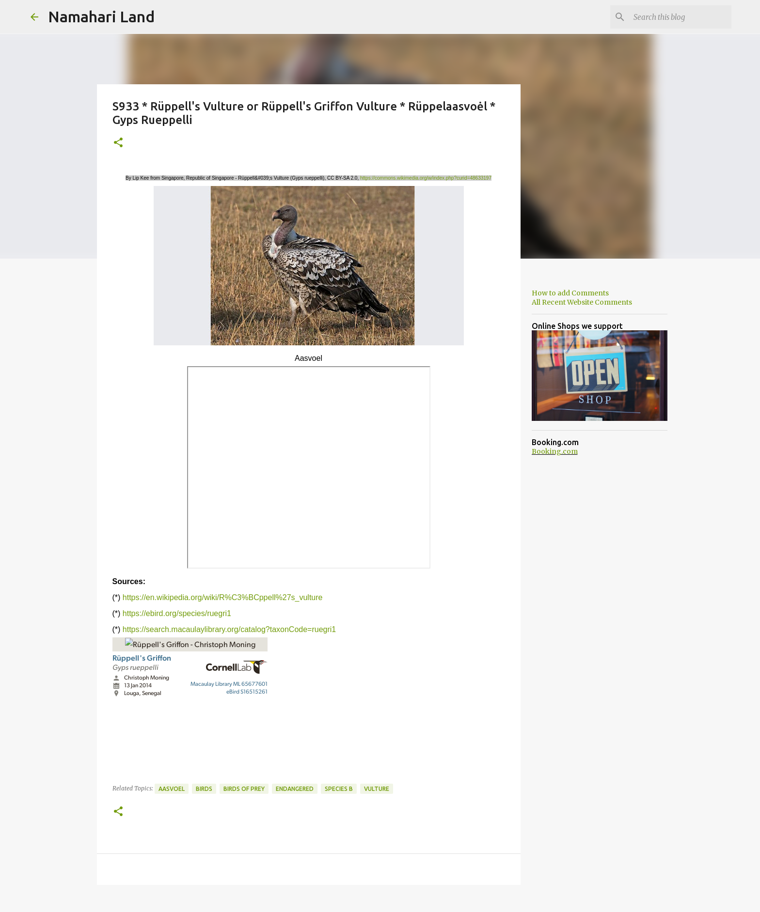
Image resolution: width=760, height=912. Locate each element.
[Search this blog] (680, 17)
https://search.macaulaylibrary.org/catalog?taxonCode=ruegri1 (229, 629)
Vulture (376, 789)
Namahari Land (101, 16)
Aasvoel (171, 789)
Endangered (295, 789)
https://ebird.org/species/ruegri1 (177, 613)
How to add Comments (570, 293)
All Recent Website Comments (582, 302)
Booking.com (555, 451)
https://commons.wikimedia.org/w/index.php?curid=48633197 (425, 178)
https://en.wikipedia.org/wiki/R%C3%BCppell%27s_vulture (223, 597)
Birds (204, 789)
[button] (118, 143)
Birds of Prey (244, 789)
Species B (339, 789)
